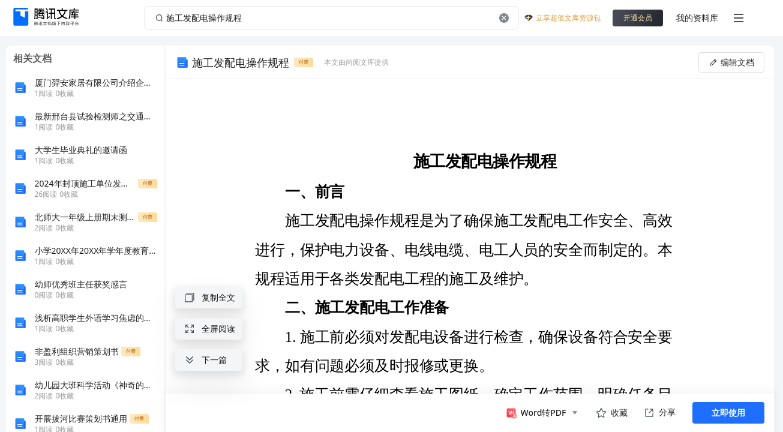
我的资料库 (697, 17)
